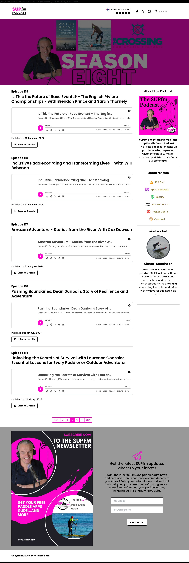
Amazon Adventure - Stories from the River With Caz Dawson (71, 231)
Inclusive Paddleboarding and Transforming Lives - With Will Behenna (71, 167)
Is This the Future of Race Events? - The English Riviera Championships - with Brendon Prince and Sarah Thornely (69, 100)
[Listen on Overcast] (157, 232)
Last (88, 421)
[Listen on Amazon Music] (157, 213)
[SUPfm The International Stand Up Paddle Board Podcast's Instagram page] (148, 12)
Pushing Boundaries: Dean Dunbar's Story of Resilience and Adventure (69, 295)
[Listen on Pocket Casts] (157, 222)
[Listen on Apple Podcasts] (157, 194)
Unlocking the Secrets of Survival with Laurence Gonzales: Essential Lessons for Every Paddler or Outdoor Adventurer (68, 362)
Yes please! (137, 524)
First (56, 421)
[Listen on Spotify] (157, 204)
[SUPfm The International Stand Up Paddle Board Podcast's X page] (142, 12)
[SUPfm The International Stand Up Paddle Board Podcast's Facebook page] (137, 12)
